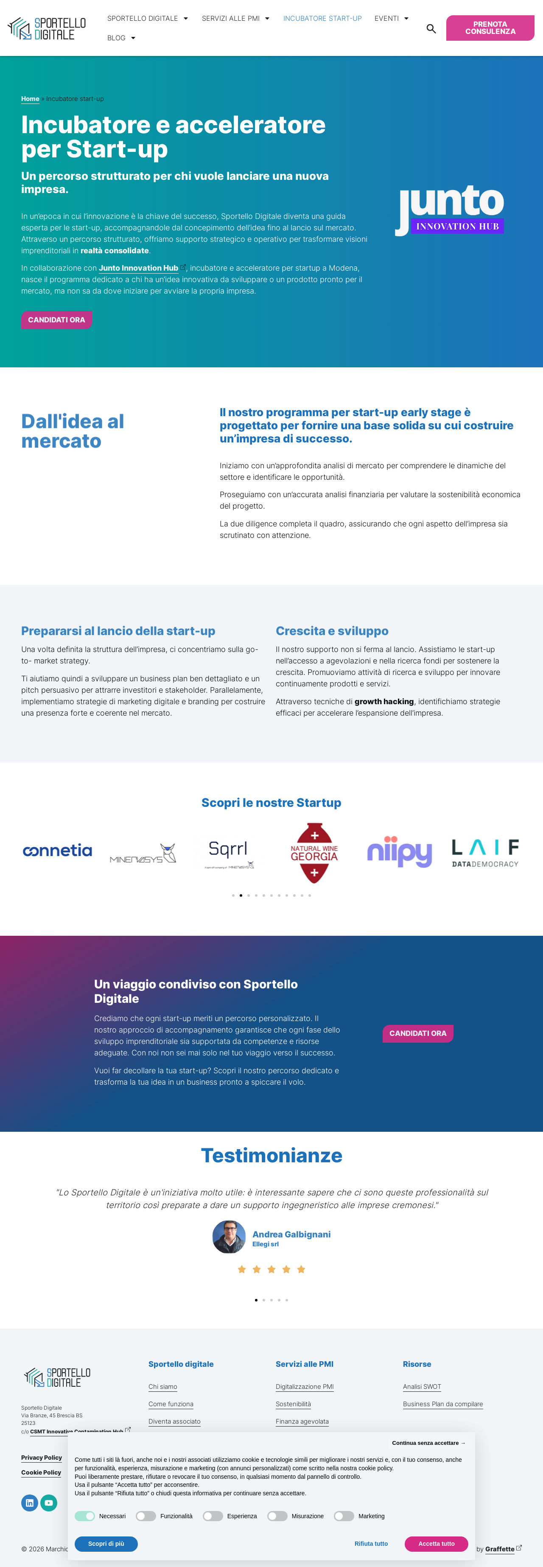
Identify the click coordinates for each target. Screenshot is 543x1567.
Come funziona (170, 1404)
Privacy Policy (41, 1457)
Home (30, 99)
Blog (122, 37)
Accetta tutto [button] (436, 1543)
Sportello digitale (148, 18)
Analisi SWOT (422, 1386)
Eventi (392, 18)
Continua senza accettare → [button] (429, 1443)
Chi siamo (162, 1386)
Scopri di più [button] (106, 1543)
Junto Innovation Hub (139, 267)
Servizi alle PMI (236, 18)
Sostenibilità (293, 1404)
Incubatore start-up (322, 18)
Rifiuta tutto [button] (371, 1543)
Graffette (500, 1549)
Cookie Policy (41, 1472)
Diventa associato (174, 1421)
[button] (233, 895)
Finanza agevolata (302, 1421)
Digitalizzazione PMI (305, 1386)
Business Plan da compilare (443, 1404)
